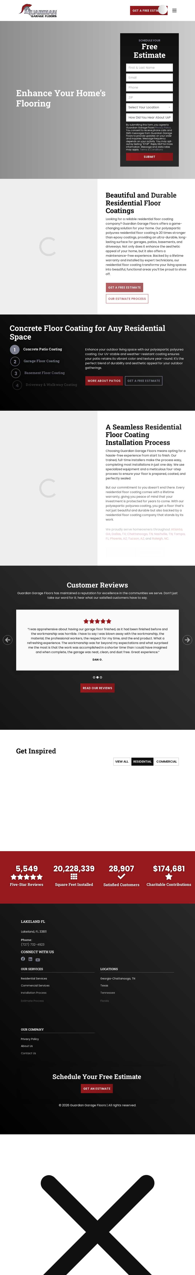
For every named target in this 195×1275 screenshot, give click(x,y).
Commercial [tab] (166, 761)
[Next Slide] (187, 643)
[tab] (94, 680)
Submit (149, 157)
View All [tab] (122, 761)
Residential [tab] (142, 761)
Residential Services (34, 981)
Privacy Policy (163, 127)
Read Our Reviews (97, 688)
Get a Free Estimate (149, 11)
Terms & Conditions (151, 149)
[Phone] (149, 87)
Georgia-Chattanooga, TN (117, 981)
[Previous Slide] (7, 643)
